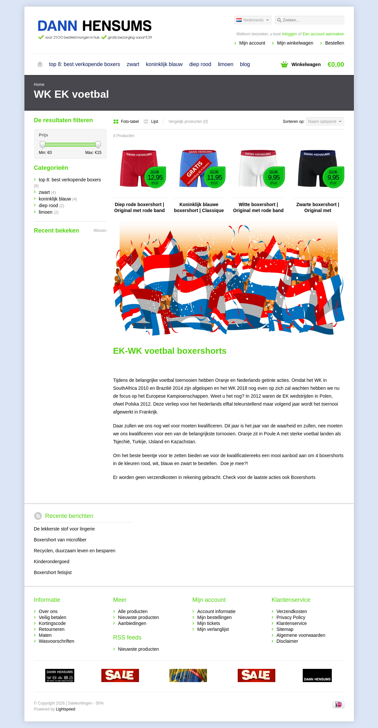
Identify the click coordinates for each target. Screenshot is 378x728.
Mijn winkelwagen (295, 43)
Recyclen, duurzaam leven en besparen (75, 550)
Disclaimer (287, 641)
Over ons (48, 611)
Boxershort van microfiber (60, 539)
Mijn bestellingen (214, 617)
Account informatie (216, 611)
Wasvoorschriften (57, 641)
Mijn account (252, 43)
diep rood (200, 64)
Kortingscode (52, 623)
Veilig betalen (52, 617)
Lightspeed (65, 709)
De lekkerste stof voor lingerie (64, 528)
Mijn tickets (208, 623)
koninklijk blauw (164, 64)
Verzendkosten (292, 611)
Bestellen (334, 43)
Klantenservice (292, 623)
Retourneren (52, 629)
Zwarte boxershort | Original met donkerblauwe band (317, 207)
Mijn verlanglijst (213, 629)
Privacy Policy (291, 617)
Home (40, 64)
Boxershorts (303, 477)
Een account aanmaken (323, 34)
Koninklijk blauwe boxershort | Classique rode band (199, 207)
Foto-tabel (126, 121)
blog (245, 64)
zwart (133, 64)
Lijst (150, 121)
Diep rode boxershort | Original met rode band (139, 207)
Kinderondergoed (51, 561)
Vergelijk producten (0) (188, 121)
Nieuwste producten (138, 617)
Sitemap (285, 629)
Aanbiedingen (132, 623)
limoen (225, 64)
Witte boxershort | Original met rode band (258, 207)
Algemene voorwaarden (301, 635)
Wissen (99, 230)
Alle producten (133, 611)
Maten (45, 635)
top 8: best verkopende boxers (84, 64)
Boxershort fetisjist (53, 572)
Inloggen (289, 34)
